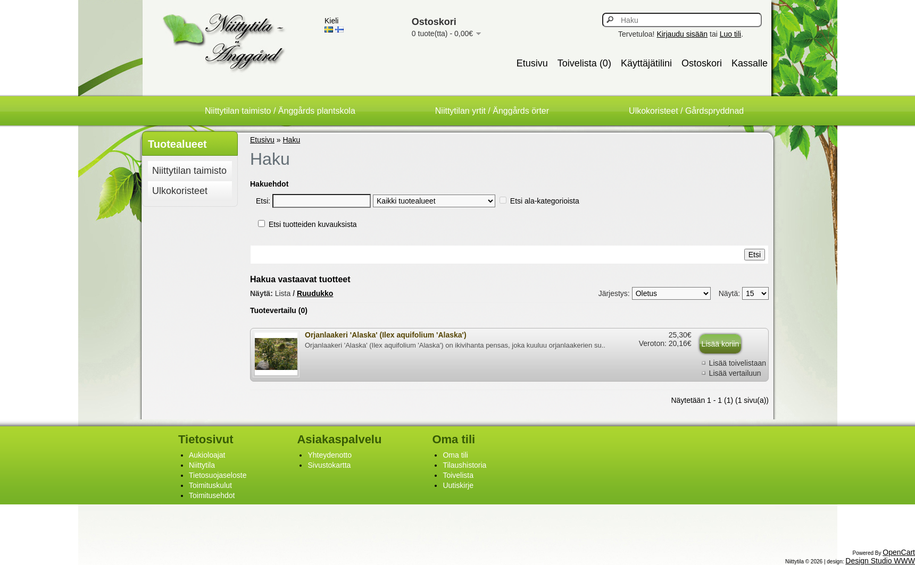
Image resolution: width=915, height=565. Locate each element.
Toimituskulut (210, 485)
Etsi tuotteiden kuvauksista (313, 224)
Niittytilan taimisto (189, 170)
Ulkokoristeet (179, 190)
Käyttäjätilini (646, 63)
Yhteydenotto (329, 455)
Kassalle (749, 63)
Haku (292, 140)
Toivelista (458, 475)
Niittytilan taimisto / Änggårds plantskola (280, 110)
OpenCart (899, 552)
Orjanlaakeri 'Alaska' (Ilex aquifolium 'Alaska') (386, 335)
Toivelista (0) (584, 63)
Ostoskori (701, 63)
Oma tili (455, 455)
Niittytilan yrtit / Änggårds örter (492, 110)
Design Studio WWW (880, 560)
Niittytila (202, 465)
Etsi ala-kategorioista (544, 201)
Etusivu (532, 63)
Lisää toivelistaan (737, 363)
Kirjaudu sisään (682, 34)
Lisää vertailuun (735, 373)
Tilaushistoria (464, 465)
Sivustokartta (329, 465)
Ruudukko (315, 293)
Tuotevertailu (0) (278, 310)
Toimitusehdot (212, 495)
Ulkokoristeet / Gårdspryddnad (686, 110)
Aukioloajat (207, 455)
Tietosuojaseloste (217, 475)
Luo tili (730, 34)
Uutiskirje (458, 485)
